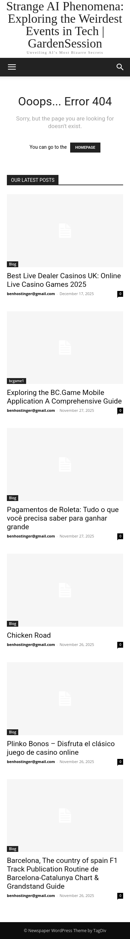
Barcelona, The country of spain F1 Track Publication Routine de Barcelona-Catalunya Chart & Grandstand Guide (62, 873)
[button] (12, 67)
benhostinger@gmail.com (31, 293)
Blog (12, 264)
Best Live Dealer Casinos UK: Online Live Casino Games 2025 (64, 280)
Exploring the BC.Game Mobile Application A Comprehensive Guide (64, 396)
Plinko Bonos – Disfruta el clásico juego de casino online (61, 748)
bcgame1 (16, 380)
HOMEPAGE (85, 147)
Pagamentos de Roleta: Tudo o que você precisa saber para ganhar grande (63, 518)
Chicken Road (29, 635)
